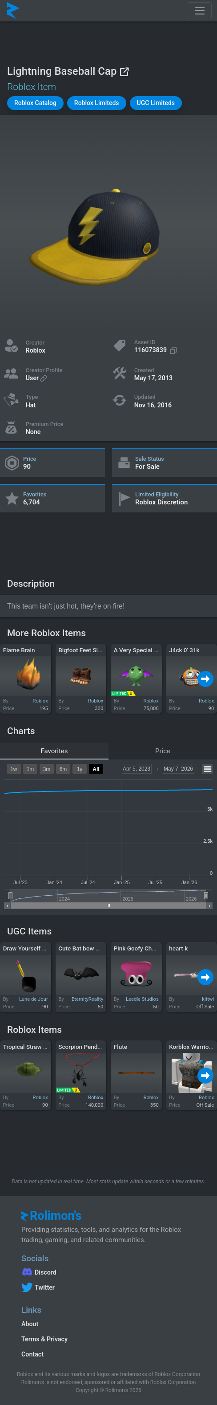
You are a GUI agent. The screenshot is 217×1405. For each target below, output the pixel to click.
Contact (32, 1354)
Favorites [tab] (54, 751)
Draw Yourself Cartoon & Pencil (45, 948)
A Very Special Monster (145, 650)
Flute (120, 1046)
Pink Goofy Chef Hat (141, 948)
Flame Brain (19, 650)
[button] (35, 103)
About (29, 1324)
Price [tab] (162, 751)
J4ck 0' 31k (184, 650)
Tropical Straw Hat (27, 1046)
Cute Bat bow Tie (81, 948)
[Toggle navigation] (200, 10)
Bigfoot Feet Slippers (86, 650)
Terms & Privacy (44, 1339)
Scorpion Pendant (82, 1046)
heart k (178, 948)
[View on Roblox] (124, 71)
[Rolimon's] (13, 10)
